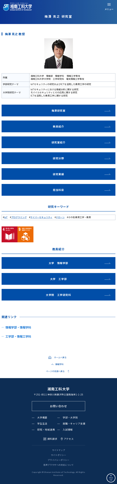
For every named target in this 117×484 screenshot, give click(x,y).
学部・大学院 (70, 417)
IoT (6, 217)
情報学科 (59, 364)
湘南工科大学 (58, 388)
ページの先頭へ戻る (55, 371)
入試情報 (68, 429)
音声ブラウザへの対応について (58, 464)
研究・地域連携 (46, 429)
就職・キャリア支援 (74, 423)
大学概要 (42, 417)
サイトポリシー (58, 454)
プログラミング (19, 217)
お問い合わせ (58, 406)
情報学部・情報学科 (18, 327)
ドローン (60, 217)
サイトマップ (58, 450)
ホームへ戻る (60, 357)
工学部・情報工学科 (18, 336)
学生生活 (42, 423)
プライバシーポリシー (58, 459)
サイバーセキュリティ (41, 217)
